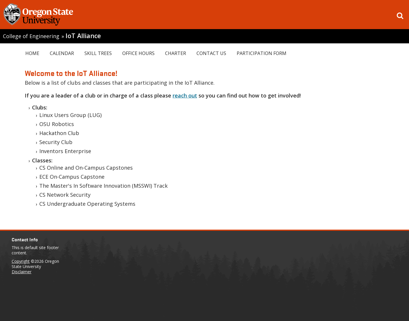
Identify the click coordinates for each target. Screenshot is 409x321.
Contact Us (211, 53)
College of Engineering (31, 36)
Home (32, 53)
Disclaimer (21, 271)
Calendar (62, 53)
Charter (175, 53)
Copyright (21, 261)
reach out (185, 95)
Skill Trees (98, 53)
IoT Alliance (83, 35)
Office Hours (138, 53)
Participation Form (261, 53)
